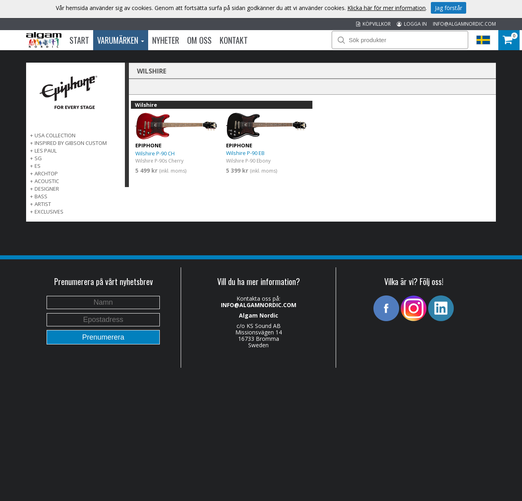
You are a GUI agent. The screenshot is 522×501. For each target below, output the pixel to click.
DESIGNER (47, 188)
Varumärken (120, 40)
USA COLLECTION (55, 135)
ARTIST (43, 204)
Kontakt (234, 40)
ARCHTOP (46, 173)
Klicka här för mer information (386, 8)
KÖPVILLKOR (373, 23)
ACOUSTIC (47, 181)
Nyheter (165, 40)
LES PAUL (46, 150)
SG (38, 158)
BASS (41, 196)
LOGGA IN (412, 23)
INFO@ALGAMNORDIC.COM (464, 23)
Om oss (199, 40)
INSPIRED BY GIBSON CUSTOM (71, 143)
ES (38, 165)
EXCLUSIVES (49, 211)
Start (79, 40)
